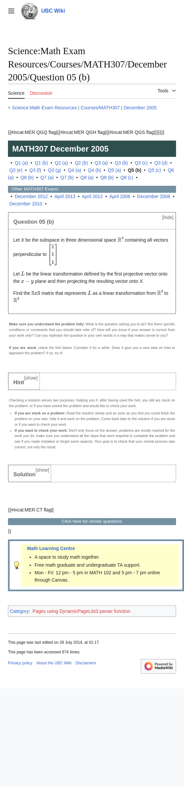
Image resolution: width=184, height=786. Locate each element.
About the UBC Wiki (53, 663)
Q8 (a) (87, 177)
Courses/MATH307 (100, 107)
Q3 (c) (141, 163)
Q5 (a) (114, 170)
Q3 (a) (101, 163)
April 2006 (119, 196)
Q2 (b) (81, 163)
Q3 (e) (16, 170)
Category (19, 611)
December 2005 (140, 107)
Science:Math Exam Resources (44, 107)
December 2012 (31, 196)
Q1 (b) (41, 163)
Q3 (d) (161, 163)
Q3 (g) (54, 170)
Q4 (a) (74, 170)
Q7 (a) (47, 177)
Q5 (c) (154, 170)
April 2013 (64, 196)
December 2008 (153, 196)
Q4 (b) (94, 170)
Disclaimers (85, 663)
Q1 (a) (21, 163)
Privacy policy (20, 663)
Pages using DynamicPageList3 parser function (81, 611)
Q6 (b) (27, 177)
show (31, 378)
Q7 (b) (67, 177)
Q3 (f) (35, 170)
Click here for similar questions (92, 521)
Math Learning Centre (51, 548)
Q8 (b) (107, 177)
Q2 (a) (61, 163)
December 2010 (26, 203)
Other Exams (33, 188)
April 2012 (92, 196)
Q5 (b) (134, 170)
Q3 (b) (121, 163)
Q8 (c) (126, 177)
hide (167, 217)
